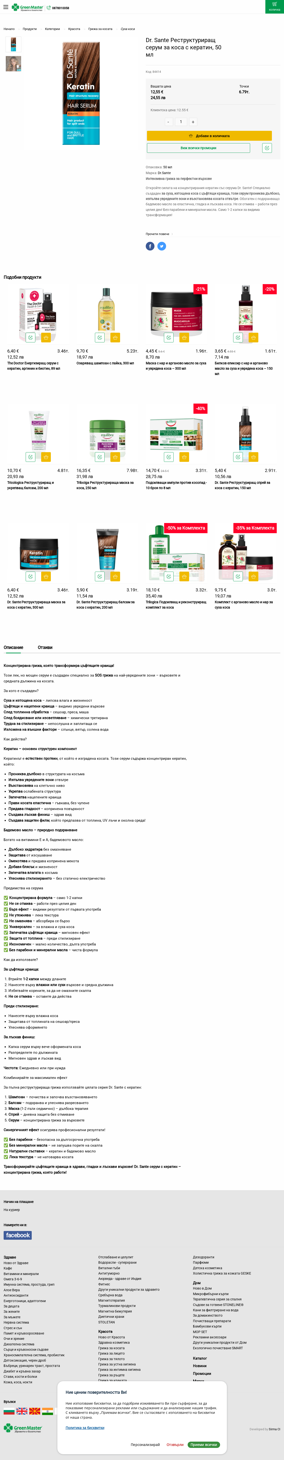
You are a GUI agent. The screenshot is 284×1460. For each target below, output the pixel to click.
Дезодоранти (203, 1257)
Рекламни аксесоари (209, 1337)
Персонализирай (145, 1444)
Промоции (202, 1374)
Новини (200, 1366)
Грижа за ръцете (111, 1375)
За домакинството (208, 1315)
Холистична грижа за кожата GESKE (222, 1273)
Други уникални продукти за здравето (129, 1289)
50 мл (167, 167)
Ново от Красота (111, 1337)
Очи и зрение (14, 1339)
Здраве (10, 1257)
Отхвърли (175, 1444)
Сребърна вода (110, 1295)
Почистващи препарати (212, 1321)
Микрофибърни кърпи (211, 1294)
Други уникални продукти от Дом (219, 1342)
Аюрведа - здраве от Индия (119, 1279)
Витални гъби (109, 1268)
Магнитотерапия (111, 1300)
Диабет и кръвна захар (22, 1371)
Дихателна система (19, 1344)
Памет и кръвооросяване (24, 1333)
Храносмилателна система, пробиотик (34, 1355)
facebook (17, 1235)
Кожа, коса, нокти (18, 1382)
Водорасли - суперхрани (117, 1262)
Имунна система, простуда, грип (29, 1284)
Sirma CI (274, 1429)
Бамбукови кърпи (207, 1326)
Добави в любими (268, 149)
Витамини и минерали (21, 1274)
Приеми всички (204, 1444)
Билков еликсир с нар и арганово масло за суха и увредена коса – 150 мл (244, 368)
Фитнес (104, 1284)
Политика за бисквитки (85, 1427)
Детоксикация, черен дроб (25, 1360)
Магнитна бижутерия (115, 1311)
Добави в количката (209, 136)
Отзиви (45, 647)
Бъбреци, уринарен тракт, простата (32, 1366)
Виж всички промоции (198, 148)
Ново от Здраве (16, 1263)
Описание (13, 647)
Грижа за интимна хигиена (119, 1370)
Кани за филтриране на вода (215, 1310)
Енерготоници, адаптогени (25, 1301)
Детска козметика (207, 1268)
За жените (12, 1311)
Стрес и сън (13, 1328)
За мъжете (12, 1317)
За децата (11, 1306)
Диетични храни (111, 1317)
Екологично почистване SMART (218, 1348)
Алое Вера (12, 1290)
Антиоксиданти (16, 1295)
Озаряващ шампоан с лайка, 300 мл (105, 363)
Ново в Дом (202, 1288)
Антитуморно (109, 1273)
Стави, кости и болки (20, 1377)
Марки (198, 1381)
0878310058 (60, 8)
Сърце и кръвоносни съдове (26, 1349)
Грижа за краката (112, 1380)
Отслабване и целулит (115, 1257)
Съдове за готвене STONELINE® (218, 1305)
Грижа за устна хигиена (117, 1364)
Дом (196, 1283)
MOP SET (200, 1332)
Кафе (8, 1268)
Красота (105, 1331)
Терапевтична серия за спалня (217, 1299)
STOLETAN (106, 1322)
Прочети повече (159, 234)
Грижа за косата (111, 1348)
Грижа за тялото (111, 1359)
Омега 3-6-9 (13, 1279)
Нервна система (16, 1322)
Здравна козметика (114, 1342)
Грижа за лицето (111, 1353)
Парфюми (201, 1262)
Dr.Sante (164, 173)
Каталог (200, 1358)
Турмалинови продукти (117, 1306)
